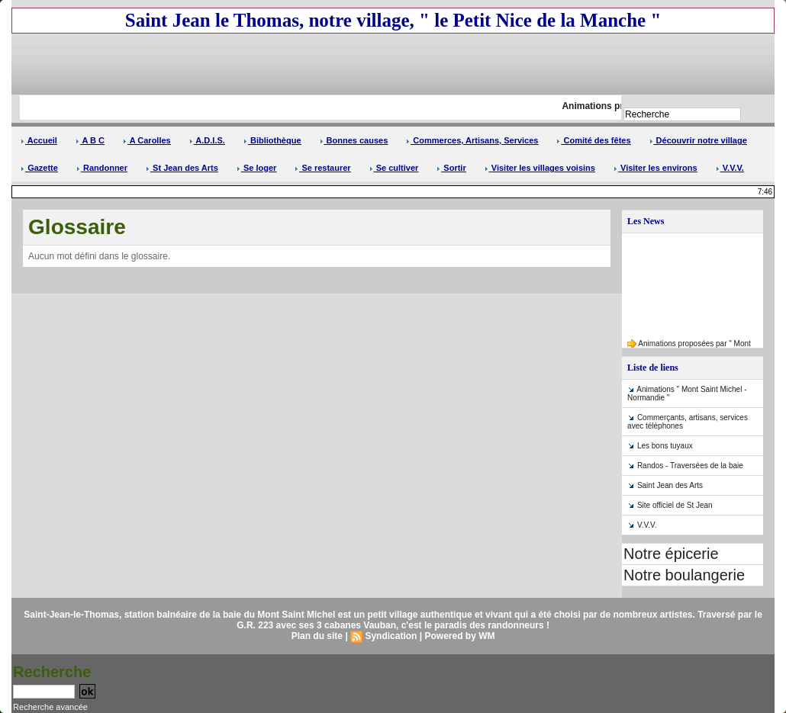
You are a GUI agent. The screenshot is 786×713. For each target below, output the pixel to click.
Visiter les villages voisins (540, 167)
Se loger (256, 167)
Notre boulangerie (684, 575)
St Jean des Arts (182, 167)
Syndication (391, 636)
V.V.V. (730, 167)
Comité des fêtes (593, 140)
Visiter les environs (655, 167)
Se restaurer (322, 167)
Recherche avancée (50, 706)
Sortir (450, 167)
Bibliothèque (272, 140)
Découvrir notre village (698, 140)
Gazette (39, 167)
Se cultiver (394, 167)
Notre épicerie (671, 553)
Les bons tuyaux (665, 446)
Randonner (101, 167)
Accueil (39, 140)
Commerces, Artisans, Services (472, 140)
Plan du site (317, 636)
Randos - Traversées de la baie (690, 465)
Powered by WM (459, 636)
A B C (90, 140)
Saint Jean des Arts (670, 485)
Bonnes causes (354, 140)
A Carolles (147, 140)
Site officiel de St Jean (675, 505)
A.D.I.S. (207, 140)
